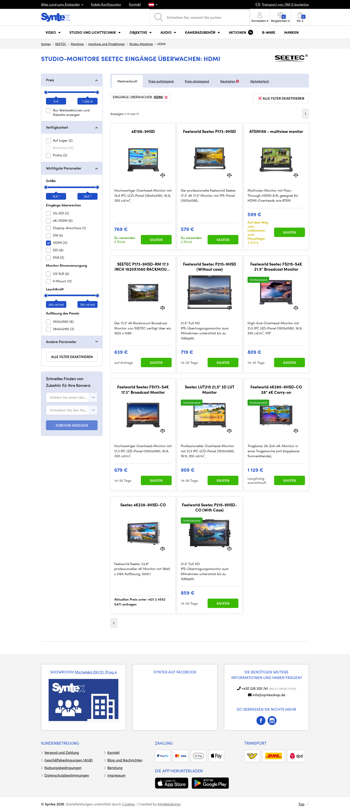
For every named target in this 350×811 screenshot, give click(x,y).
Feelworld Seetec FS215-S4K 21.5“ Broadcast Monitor (276, 266)
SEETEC (60, 44)
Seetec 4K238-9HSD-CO (143, 504)
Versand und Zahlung (61, 752)
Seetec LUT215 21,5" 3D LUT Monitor (209, 389)
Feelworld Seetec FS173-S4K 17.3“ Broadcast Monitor (143, 389)
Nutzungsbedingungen (62, 767)
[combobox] (72, 397)
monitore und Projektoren (106, 44)
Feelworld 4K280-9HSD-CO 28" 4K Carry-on (276, 389)
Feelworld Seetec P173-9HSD (209, 131)
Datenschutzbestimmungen (66, 775)
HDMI (161, 97)
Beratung (115, 767)
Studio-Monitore (141, 44)
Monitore (77, 44)
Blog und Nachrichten (124, 760)
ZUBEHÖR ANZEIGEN (72, 425)
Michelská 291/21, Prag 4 (96, 672)
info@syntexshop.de (268, 694)
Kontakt (135, 4)
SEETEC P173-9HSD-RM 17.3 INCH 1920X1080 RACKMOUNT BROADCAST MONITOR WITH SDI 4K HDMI (143, 266)
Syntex (46, 44)
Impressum (116, 775)
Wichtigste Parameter (63, 168)
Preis (50, 79)
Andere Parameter (61, 341)
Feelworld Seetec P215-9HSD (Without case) (209, 266)
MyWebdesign (169, 804)
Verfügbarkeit (57, 127)
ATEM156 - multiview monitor (276, 131)
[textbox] (68, 397)
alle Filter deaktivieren (72, 356)
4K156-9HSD (143, 131)
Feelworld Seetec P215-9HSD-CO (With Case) (209, 507)
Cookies (128, 804)
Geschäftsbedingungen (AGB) (68, 760)
